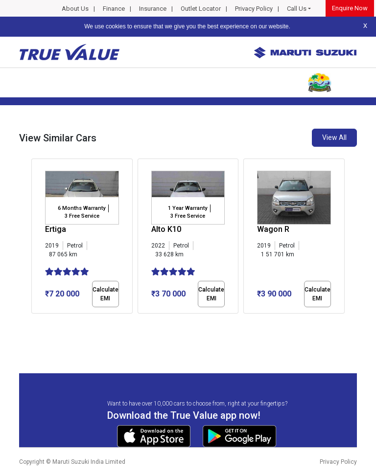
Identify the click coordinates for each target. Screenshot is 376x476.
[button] (34, 321)
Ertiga (55, 229)
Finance (114, 8)
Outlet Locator (201, 8)
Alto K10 (166, 229)
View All (334, 137)
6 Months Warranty (81, 208)
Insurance (152, 8)
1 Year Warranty (187, 208)
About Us (75, 8)
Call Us (296, 8)
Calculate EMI (105, 294)
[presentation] (36, 237)
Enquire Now (350, 8)
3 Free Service (82, 216)
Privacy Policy (254, 8)
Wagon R (273, 229)
